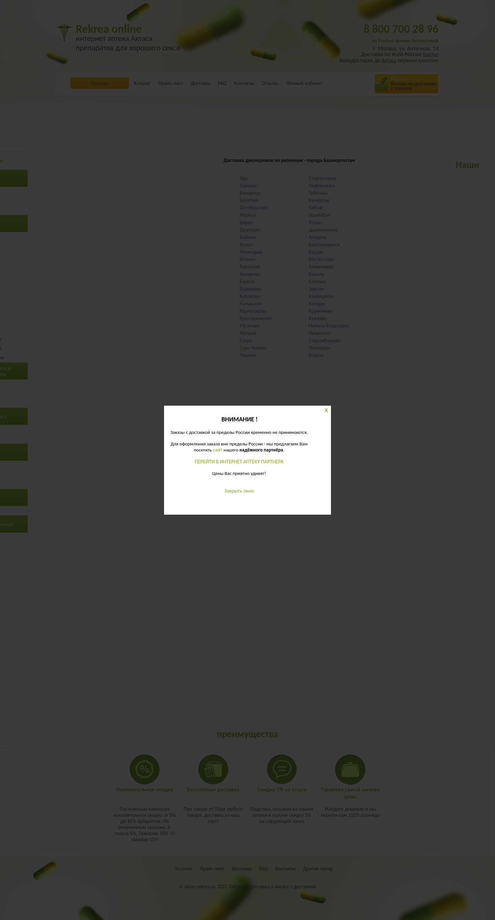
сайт (217, 450)
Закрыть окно (239, 491)
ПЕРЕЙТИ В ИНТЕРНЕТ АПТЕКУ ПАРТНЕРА (239, 462)
